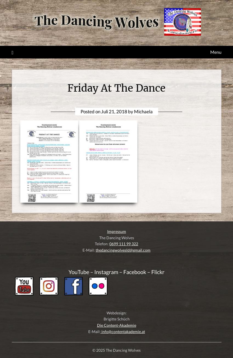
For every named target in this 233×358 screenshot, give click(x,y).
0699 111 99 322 (123, 243)
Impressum (116, 231)
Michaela (143, 111)
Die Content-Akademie (116, 325)
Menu (215, 52)
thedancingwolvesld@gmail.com (123, 250)
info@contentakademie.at (123, 331)
